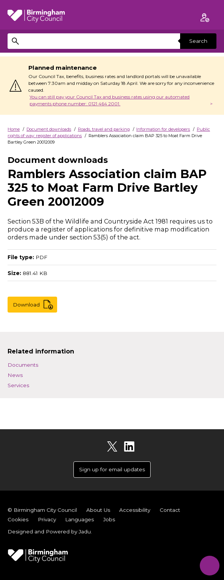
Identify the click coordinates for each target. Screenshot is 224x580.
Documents (23, 365)
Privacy (47, 519)
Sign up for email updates (112, 469)
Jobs (109, 519)
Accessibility (134, 510)
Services (18, 385)
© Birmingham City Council (42, 510)
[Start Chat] (209, 565)
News (15, 375)
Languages (79, 519)
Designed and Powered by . (50, 531)
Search (198, 41)
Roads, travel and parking (104, 129)
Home (14, 129)
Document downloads (48, 129)
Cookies (18, 519)
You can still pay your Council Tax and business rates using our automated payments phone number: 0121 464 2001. (110, 100)
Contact (170, 510)
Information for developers (163, 129)
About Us (98, 510)
